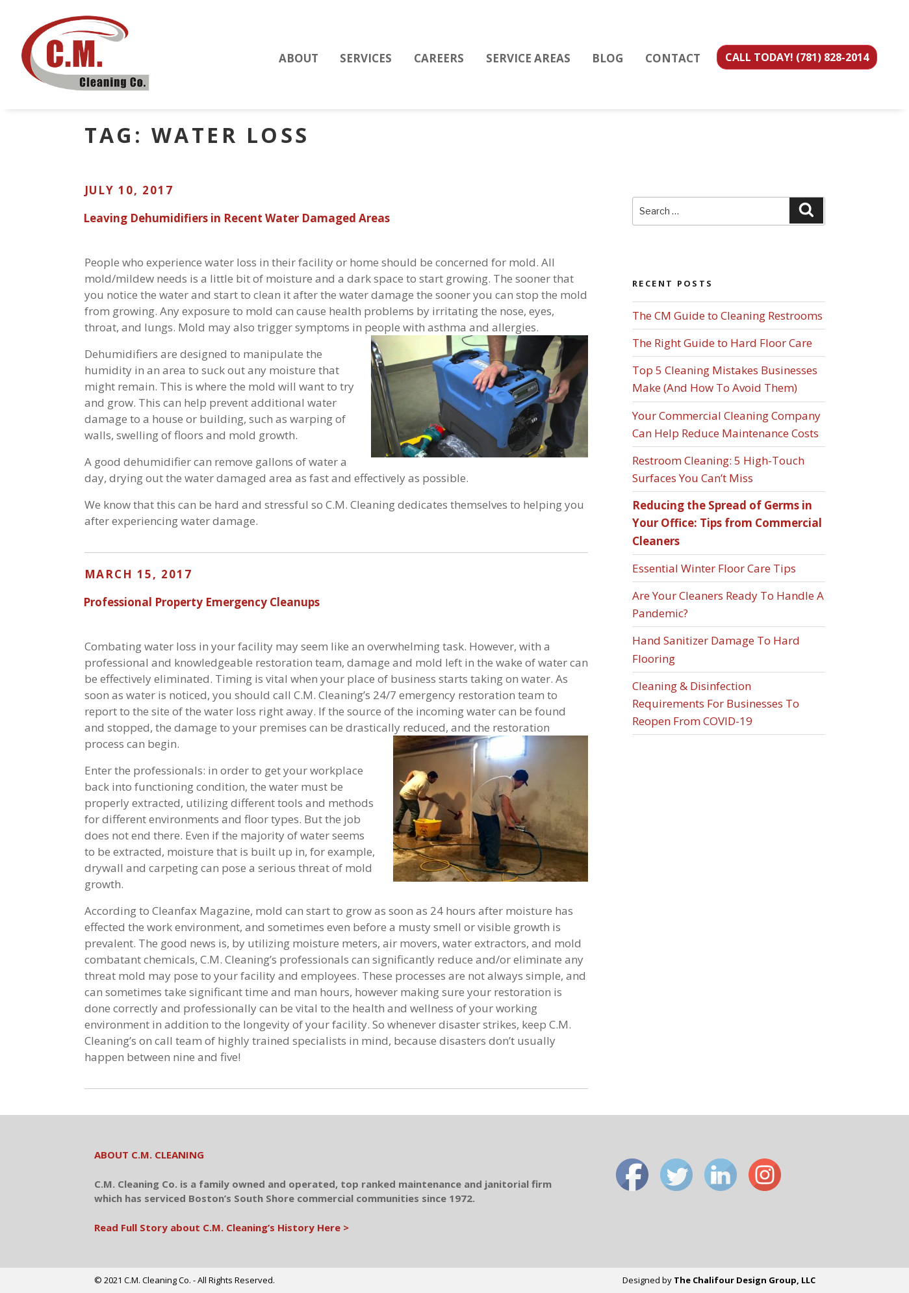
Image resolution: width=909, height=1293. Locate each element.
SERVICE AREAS (528, 58)
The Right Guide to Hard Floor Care (722, 342)
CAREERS (439, 58)
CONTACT (672, 58)
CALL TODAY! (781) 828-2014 (797, 57)
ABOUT (298, 58)
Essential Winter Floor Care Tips (714, 568)
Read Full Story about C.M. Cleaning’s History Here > (221, 1227)
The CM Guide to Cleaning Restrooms (727, 315)
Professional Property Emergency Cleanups (201, 602)
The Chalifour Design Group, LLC (744, 1280)
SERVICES (366, 58)
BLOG (607, 58)
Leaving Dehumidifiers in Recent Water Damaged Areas (236, 218)
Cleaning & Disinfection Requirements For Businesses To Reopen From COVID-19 (715, 703)
